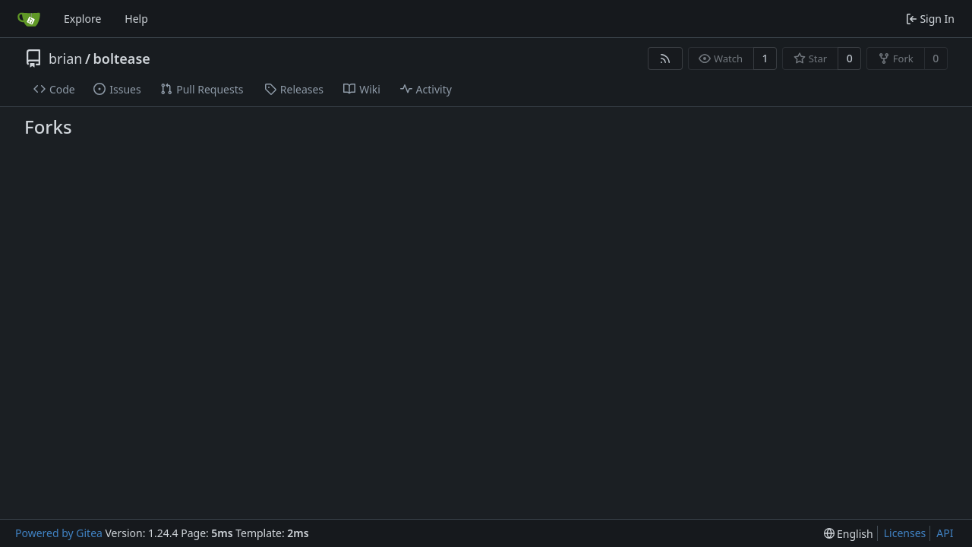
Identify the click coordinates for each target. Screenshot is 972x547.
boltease (121, 58)
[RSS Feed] (665, 58)
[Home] (29, 19)
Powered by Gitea (59, 533)
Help (136, 18)
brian (65, 58)
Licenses (905, 533)
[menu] (848, 533)
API (944, 533)
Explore (82, 18)
